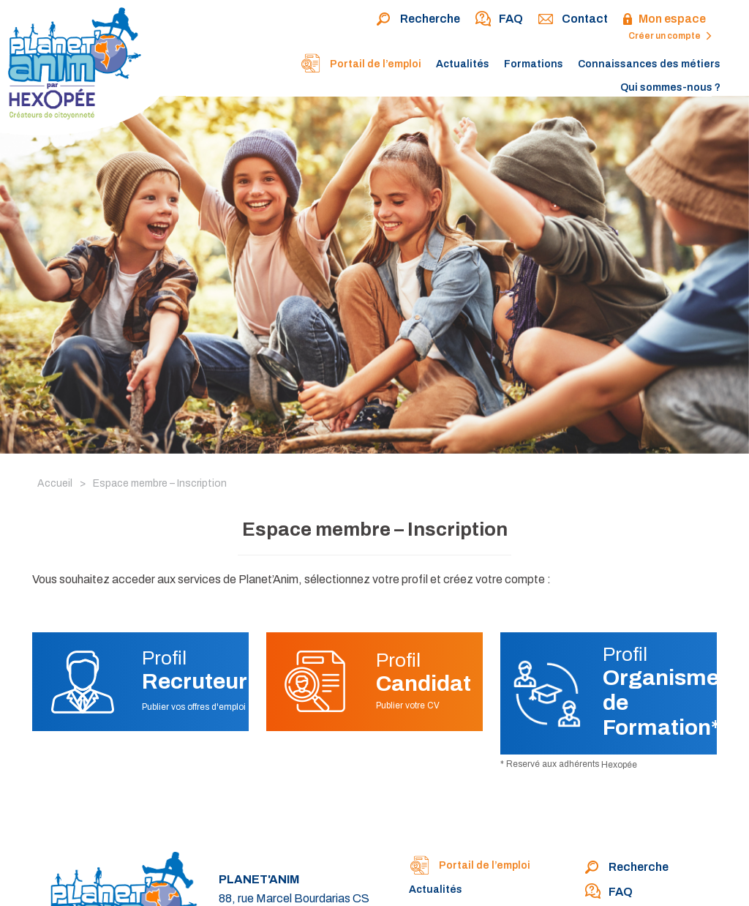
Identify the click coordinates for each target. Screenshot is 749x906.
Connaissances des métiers (649, 64)
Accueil (54, 483)
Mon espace (664, 19)
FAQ (499, 19)
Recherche (418, 19)
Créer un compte (670, 36)
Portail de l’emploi (360, 65)
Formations (533, 64)
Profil (194, 670)
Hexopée (619, 765)
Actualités (462, 64)
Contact (573, 19)
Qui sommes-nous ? (670, 87)
